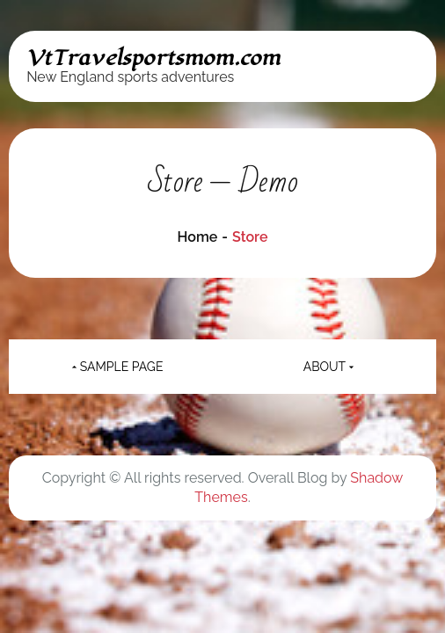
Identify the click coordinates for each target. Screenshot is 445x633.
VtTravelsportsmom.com (153, 58)
